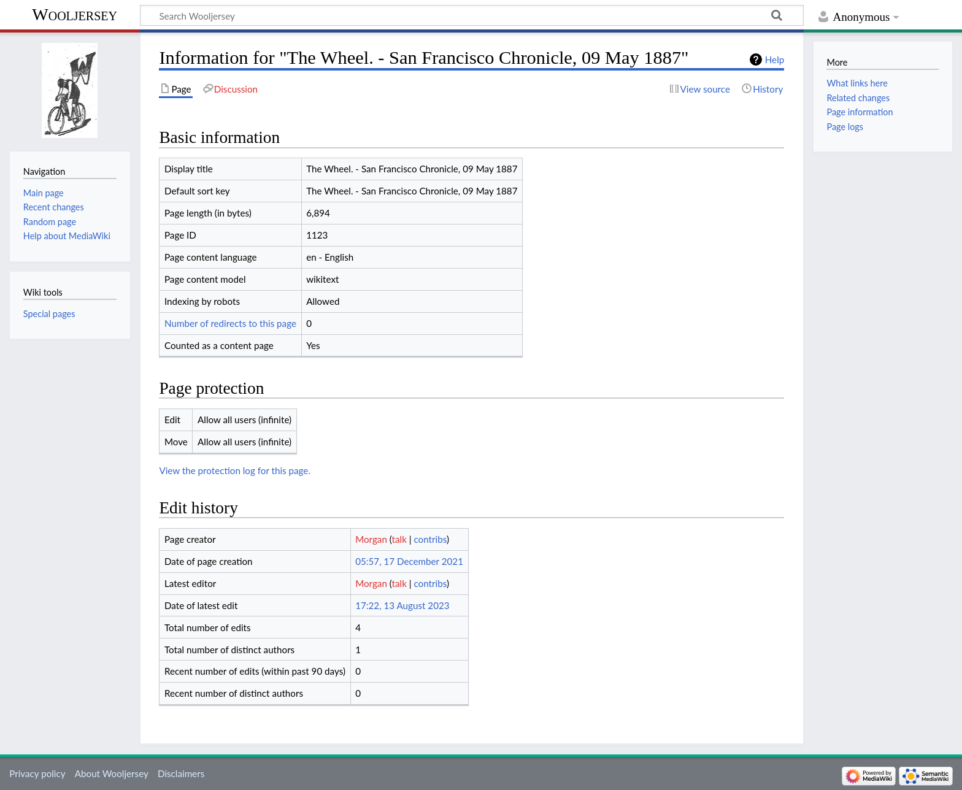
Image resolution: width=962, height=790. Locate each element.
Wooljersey (74, 14)
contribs (430, 539)
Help (774, 59)
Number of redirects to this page (230, 323)
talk (399, 539)
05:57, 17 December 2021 (409, 561)
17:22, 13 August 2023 (402, 605)
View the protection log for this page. (234, 470)
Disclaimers (181, 773)
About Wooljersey (111, 773)
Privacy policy (37, 773)
